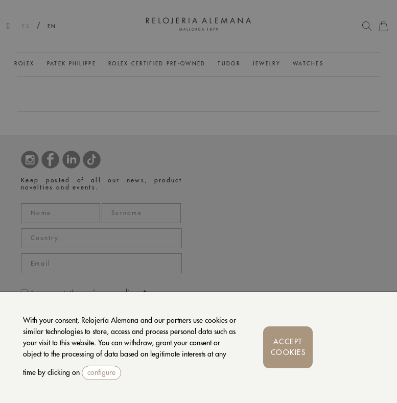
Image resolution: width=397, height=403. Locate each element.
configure (101, 372)
